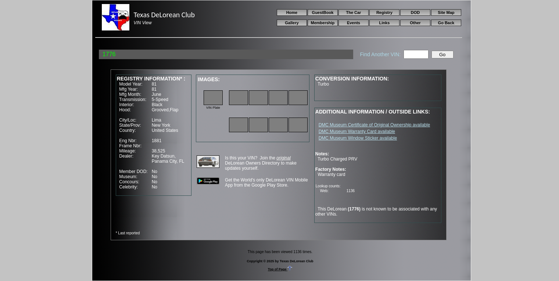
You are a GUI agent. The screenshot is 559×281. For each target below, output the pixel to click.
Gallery (291, 23)
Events (353, 23)
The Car (353, 12)
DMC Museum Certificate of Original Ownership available (374, 124)
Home (292, 12)
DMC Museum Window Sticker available (358, 138)
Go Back (446, 23)
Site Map (446, 12)
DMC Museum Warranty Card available (357, 131)
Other (415, 23)
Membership (323, 23)
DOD (415, 12)
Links (384, 23)
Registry (384, 12)
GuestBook (323, 12)
